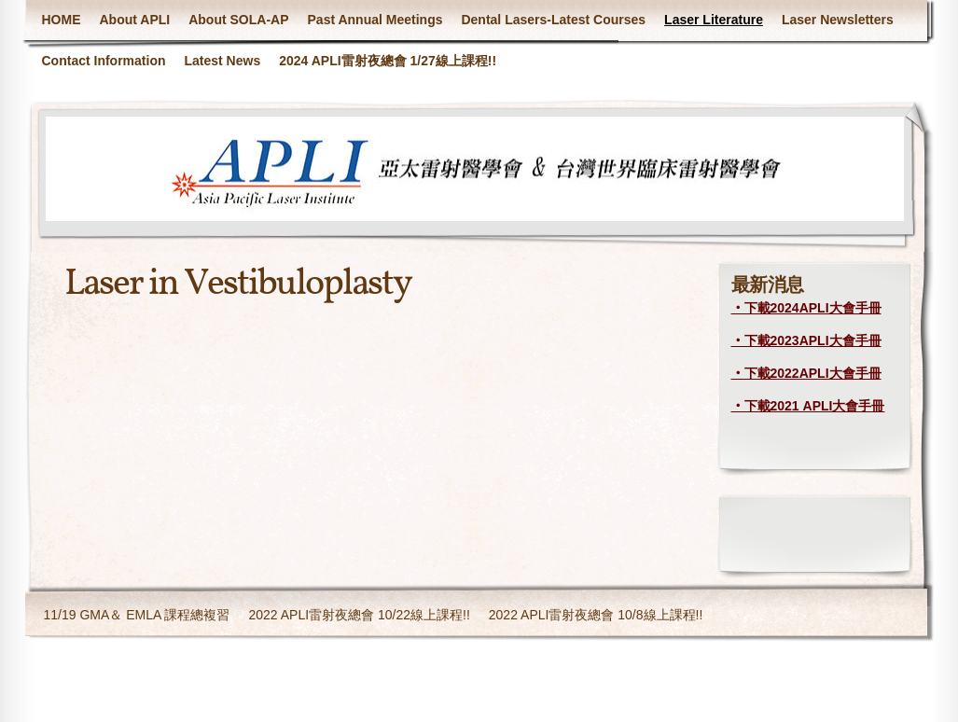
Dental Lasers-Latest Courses (553, 19)
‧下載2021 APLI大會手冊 (808, 405)
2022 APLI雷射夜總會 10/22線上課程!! (358, 614)
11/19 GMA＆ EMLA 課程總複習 (137, 614)
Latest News (223, 60)
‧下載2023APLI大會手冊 (806, 340)
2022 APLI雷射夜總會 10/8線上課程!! (596, 614)
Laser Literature (713, 19)
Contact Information (104, 60)
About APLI (135, 19)
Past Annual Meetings (375, 19)
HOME (61, 19)
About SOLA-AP (238, 19)
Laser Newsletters (838, 19)
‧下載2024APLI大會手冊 (806, 307)
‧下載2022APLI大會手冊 (806, 373)
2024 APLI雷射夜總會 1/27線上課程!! (387, 60)
